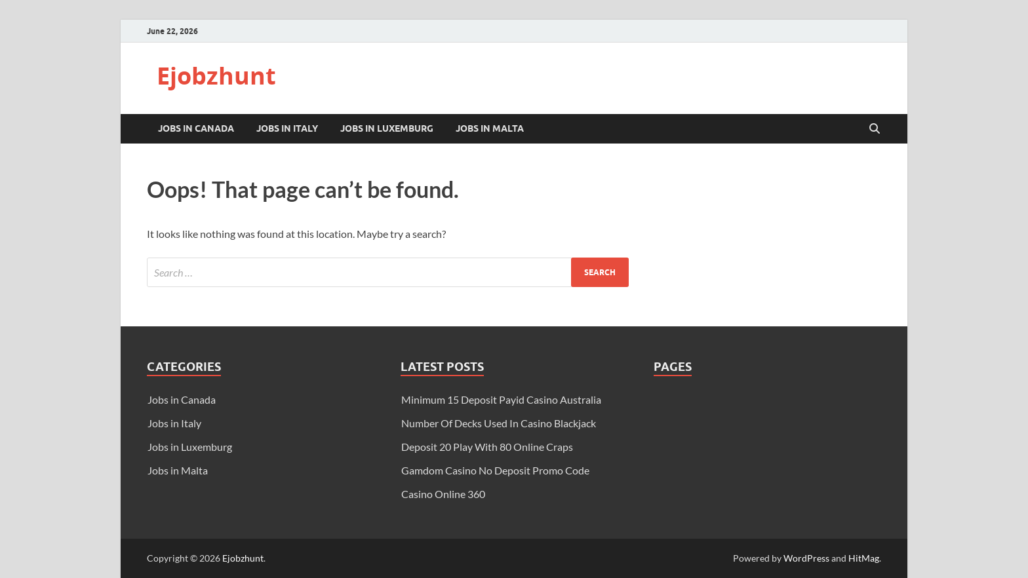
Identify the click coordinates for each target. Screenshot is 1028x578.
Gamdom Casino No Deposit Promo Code (495, 470)
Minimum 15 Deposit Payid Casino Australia (501, 399)
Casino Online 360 (443, 494)
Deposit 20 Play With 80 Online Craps (487, 446)
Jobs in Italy (287, 128)
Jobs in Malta (490, 128)
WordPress (806, 558)
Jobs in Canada (196, 128)
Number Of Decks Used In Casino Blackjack (498, 423)
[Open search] (874, 129)
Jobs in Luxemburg (386, 128)
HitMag (863, 558)
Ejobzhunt (216, 76)
